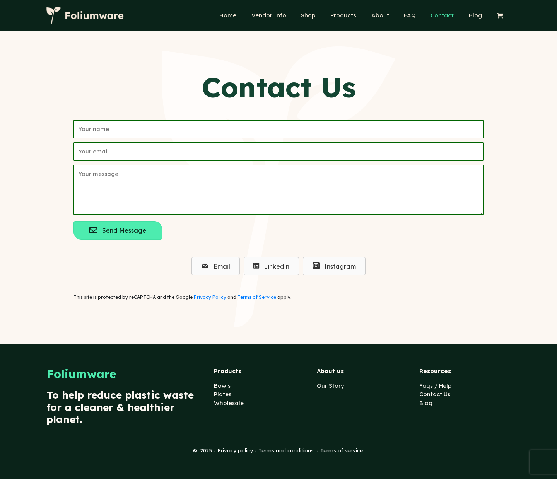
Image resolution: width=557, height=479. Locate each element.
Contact (450, 15)
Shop (329, 15)
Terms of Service (256, 298)
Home (255, 15)
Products (361, 15)
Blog (480, 15)
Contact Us (435, 394)
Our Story (330, 385)
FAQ (421, 15)
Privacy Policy (210, 298)
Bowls (222, 385)
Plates (223, 394)
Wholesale (229, 403)
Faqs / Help (436, 385)
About (394, 15)
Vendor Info (292, 15)
